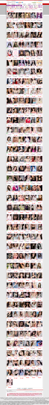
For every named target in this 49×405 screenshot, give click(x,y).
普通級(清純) (22, 8)
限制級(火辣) (13, 8)
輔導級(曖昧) (17, 8)
